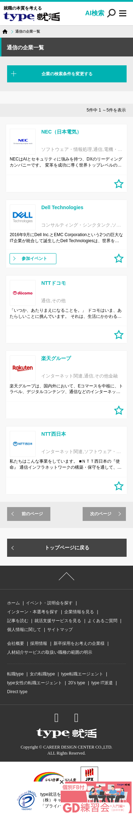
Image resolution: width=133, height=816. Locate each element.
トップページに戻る (67, 547)
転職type (15, 673)
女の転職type (42, 673)
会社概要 (15, 643)
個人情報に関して (24, 629)
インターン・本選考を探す (32, 611)
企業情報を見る (79, 611)
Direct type (17, 691)
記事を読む (17, 620)
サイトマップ (60, 629)
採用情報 (38, 643)
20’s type (76, 682)
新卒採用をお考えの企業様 (79, 643)
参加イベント (34, 258)
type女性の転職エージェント (34, 682)
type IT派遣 (102, 682)
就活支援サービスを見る (57, 620)
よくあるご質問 (102, 620)
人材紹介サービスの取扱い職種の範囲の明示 (49, 652)
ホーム (13, 602)
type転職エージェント (82, 673)
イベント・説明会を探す (49, 602)
